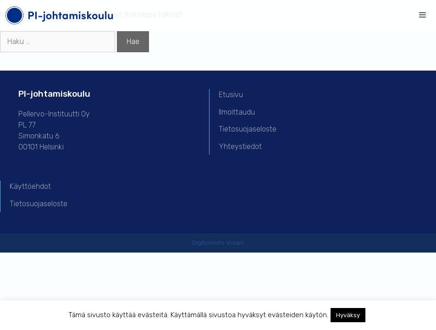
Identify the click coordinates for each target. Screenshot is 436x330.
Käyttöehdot (30, 186)
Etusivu (231, 94)
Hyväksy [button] (348, 315)
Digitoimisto (208, 242)
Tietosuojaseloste (247, 129)
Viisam (235, 242)
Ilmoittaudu (237, 112)
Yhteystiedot (240, 146)
